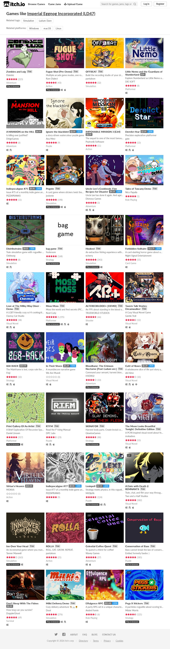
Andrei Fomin (92, 610)
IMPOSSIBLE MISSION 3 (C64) (103, 131)
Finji (8, 373)
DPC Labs (50, 433)
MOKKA (10, 489)
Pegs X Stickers (134, 603)
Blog (94, 634)
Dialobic (10, 75)
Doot (48, 610)
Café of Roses (133, 365)
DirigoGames (12, 138)
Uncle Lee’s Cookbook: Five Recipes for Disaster (101, 190)
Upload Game (73, 4)
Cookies (119, 640)
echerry (89, 255)
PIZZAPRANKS (13, 195)
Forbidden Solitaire (136, 248)
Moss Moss (52, 305)
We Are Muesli (53, 373)
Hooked (90, 248)
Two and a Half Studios (136, 496)
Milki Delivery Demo (57, 603)
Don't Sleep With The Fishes (22, 603)
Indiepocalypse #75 (17, 188)
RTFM (49, 426)
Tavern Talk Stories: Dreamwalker (136, 307)
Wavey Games (92, 553)
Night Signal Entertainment (138, 255)
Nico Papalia (131, 192)
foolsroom (51, 252)
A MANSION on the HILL (20, 131)
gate (127, 138)
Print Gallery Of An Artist (20, 426)
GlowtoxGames (93, 433)
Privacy (107, 640)
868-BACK (12, 365)
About (74, 634)
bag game (51, 248)
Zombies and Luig (16, 71)
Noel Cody (51, 313)
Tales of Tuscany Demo (138, 188)
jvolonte (50, 195)
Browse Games (36, 4)
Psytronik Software (95, 141)
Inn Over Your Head (17, 546)
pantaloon (90, 78)
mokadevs (130, 436)
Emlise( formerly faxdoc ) (137, 553)
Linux (58, 28)
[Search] (135, 4)
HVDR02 (90, 376)
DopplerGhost (13, 613)
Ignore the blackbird (57, 131)
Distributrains (14, 248)
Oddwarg (10, 255)
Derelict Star (132, 131)
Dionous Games (93, 198)
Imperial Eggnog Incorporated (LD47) (61, 13)
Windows (34, 28)
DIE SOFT (130, 81)
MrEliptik (90, 493)
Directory (83, 640)
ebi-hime (129, 373)
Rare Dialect (52, 78)
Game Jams (54, 4)
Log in (146, 4)
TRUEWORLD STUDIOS (98, 313)
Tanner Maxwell (13, 553)
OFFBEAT (91, 71)
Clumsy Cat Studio (15, 316)
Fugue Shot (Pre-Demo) (59, 71)
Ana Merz (50, 138)
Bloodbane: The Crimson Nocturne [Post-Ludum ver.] (101, 367)
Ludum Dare (45, 20)
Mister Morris (131, 610)
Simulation (28, 20)
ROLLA (50, 546)
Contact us (109, 634)
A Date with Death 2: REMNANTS (137, 488)
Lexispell (90, 486)
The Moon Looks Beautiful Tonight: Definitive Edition (140, 428)
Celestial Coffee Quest (98, 546)
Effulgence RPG (94, 603)
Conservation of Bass (137, 546)
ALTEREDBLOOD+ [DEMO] (101, 305)
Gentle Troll (130, 316)
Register (160, 4)
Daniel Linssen (13, 433)
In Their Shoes (54, 365)
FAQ (84, 634)
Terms (96, 640)
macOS (47, 28)
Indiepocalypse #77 (57, 486)
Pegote (50, 188)
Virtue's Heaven (15, 486)
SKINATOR (92, 426)
